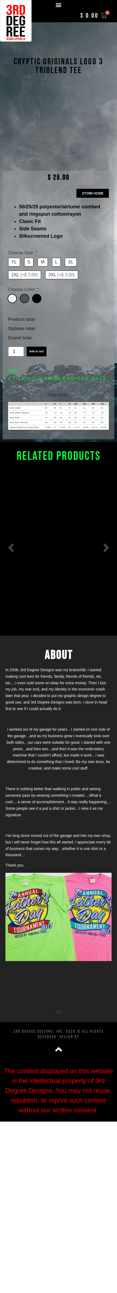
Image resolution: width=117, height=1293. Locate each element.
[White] (12, 314)
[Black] (37, 314)
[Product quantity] (16, 367)
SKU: (14, 386)
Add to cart (36, 366)
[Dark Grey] (24, 314)
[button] (58, 4)
